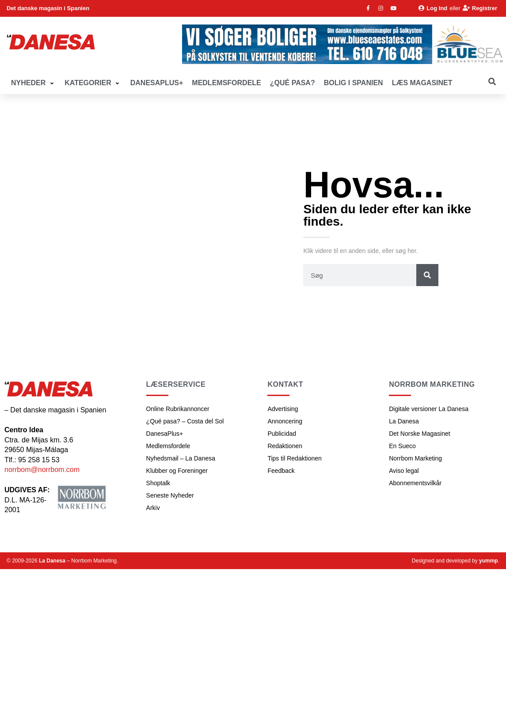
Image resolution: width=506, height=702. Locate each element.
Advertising (282, 408)
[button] (33, 83)
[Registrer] (480, 8)
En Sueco (402, 445)
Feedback (280, 470)
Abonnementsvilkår (415, 483)
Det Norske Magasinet (419, 433)
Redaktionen (284, 445)
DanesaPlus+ (164, 433)
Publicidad (281, 433)
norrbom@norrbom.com (42, 469)
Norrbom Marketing (415, 458)
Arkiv (153, 507)
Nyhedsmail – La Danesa (180, 458)
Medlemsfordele (168, 445)
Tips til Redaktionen (294, 458)
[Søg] (427, 275)
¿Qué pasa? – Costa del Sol (185, 421)
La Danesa (404, 421)
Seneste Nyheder (170, 495)
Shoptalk (158, 483)
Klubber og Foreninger (177, 470)
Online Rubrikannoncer (177, 408)
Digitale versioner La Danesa (428, 408)
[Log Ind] (432, 8)
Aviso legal (403, 470)
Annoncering (284, 421)
